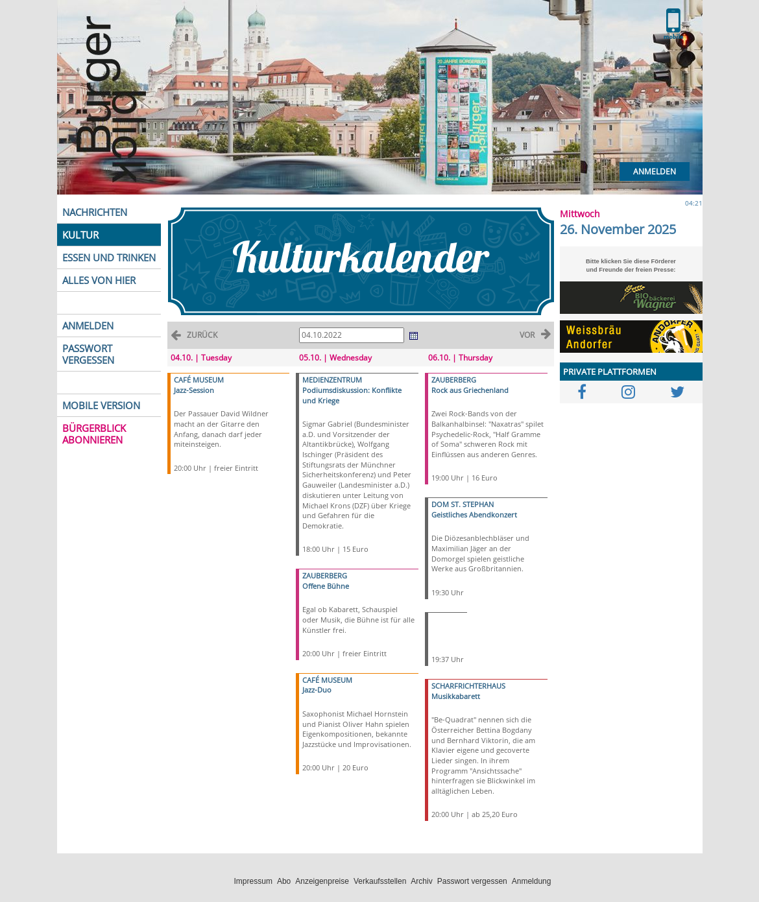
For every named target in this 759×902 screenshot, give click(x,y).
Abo (284, 881)
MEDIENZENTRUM (332, 380)
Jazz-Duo (316, 689)
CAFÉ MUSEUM (199, 380)
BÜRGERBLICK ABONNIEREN (94, 433)
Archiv (421, 881)
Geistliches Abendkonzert (474, 514)
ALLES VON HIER (99, 280)
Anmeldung (531, 881)
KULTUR (80, 234)
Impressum (253, 881)
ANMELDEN (88, 325)
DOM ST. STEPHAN (462, 504)
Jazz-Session (194, 390)
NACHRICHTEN (94, 212)
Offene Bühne (325, 586)
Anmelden (654, 171)
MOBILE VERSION (101, 405)
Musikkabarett (455, 696)
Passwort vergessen (472, 881)
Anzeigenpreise (322, 881)
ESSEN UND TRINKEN (109, 257)
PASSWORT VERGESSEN (88, 354)
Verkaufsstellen (380, 881)
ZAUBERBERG (324, 575)
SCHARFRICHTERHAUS (468, 686)
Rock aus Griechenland (470, 390)
